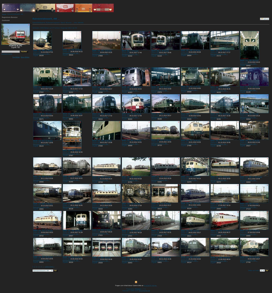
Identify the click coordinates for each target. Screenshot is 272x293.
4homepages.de (144, 290)
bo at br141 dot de (150, 285)
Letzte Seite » (49, 267)
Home (4, 14)
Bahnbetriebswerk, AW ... (41, 54)
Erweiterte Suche (6, 54)
